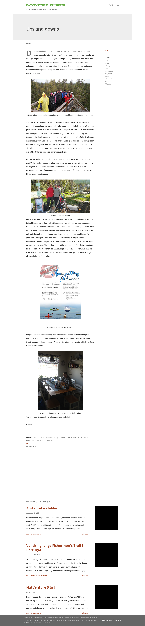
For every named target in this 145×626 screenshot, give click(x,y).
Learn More (108, 620)
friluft (106, 61)
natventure (108, 76)
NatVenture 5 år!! (40, 587)
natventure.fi (108, 79)
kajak (106, 68)
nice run (107, 81)
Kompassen (108, 73)
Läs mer (85, 534)
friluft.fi (107, 63)
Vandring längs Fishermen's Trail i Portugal (54, 547)
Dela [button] (106, 50)
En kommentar (36, 534)
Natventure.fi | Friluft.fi (45, 5)
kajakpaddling (109, 71)
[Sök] (111, 5)
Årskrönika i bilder (42, 508)
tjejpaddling (108, 84)
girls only (107, 66)
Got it (118, 620)
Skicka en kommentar (39, 576)
